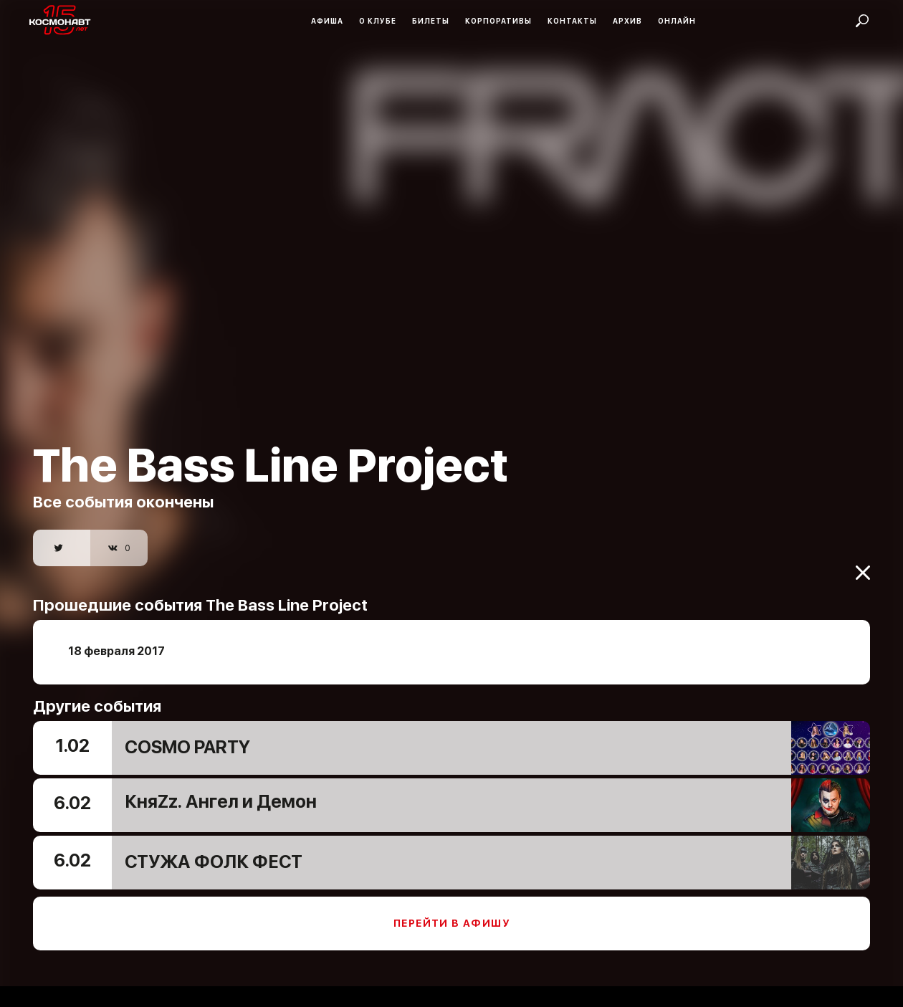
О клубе (377, 20)
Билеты (430, 20)
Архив (627, 20)
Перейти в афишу (451, 911)
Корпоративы (498, 20)
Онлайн (677, 20)
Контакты (572, 20)
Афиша (327, 20)
